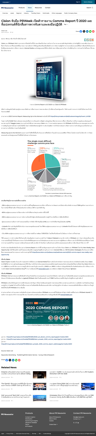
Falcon (27, 424)
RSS (40, 433)
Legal (2, 433)
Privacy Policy (9, 433)
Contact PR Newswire (82, 413)
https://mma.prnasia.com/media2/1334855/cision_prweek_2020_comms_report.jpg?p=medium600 (38, 339)
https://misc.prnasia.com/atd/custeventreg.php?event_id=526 (70, 116)
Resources (38, 7)
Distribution (28, 419)
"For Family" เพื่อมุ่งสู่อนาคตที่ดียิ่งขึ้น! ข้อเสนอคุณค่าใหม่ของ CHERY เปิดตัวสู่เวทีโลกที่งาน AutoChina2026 (16, 384)
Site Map (34, 433)
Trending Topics (35, 13)
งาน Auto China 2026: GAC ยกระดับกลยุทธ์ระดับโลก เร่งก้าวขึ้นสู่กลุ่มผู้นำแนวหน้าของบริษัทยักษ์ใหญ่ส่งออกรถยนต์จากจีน (64, 384)
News (30, 7)
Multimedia (46, 13)
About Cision (53, 419)
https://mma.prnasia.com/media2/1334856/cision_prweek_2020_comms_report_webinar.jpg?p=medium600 (36, 344)
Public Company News (70, 13)
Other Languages (57, 13)
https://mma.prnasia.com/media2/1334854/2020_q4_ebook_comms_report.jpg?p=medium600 (37, 337)
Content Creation (30, 417)
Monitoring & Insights (31, 421)
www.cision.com (43, 269)
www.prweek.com (66, 294)
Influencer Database (31, 422)
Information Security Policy (22, 433)
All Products (28, 426)
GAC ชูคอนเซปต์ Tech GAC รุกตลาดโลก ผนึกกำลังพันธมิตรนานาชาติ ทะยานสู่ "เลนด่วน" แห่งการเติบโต (16, 396)
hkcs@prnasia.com (78, 417)
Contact (47, 7)
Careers (51, 421)
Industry (26, 13)
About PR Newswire (57, 413)
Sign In (78, 2)
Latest (12, 13)
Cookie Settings (47, 433)
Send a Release (88, 2)
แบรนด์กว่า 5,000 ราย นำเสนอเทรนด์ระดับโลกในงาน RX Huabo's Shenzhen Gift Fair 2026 (71, 373)
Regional (18, 13)
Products (22, 7)
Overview (5, 13)
